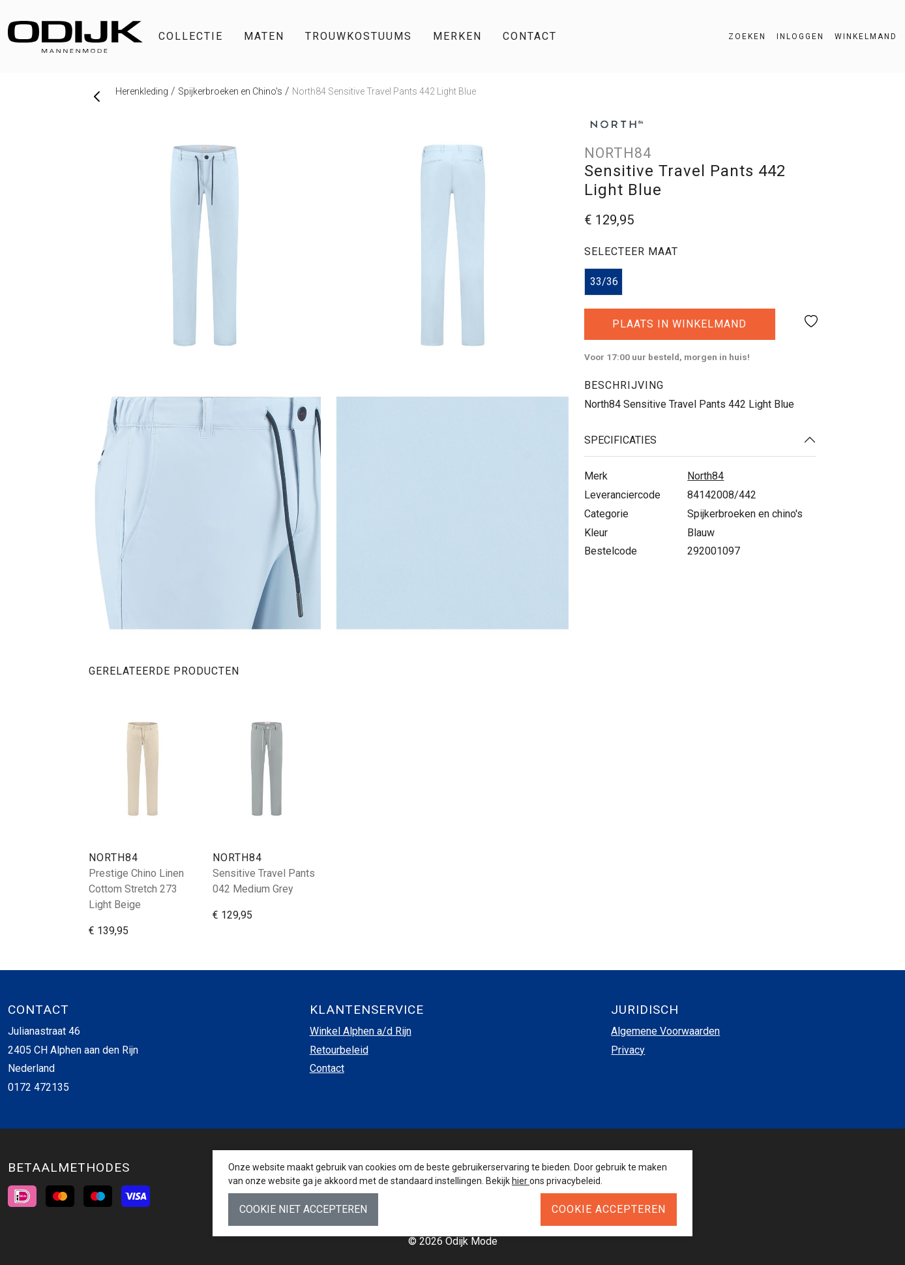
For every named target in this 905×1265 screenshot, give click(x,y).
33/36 (604, 281)
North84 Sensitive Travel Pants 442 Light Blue (384, 91)
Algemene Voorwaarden (665, 1031)
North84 (705, 476)
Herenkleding (141, 91)
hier (520, 1181)
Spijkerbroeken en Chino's (230, 91)
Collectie (190, 36)
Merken (457, 36)
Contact (530, 36)
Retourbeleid (339, 1050)
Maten (264, 36)
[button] (860, 36)
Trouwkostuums (358, 36)
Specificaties (620, 440)
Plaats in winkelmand (679, 329)
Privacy (628, 1050)
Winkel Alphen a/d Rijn (360, 1031)
